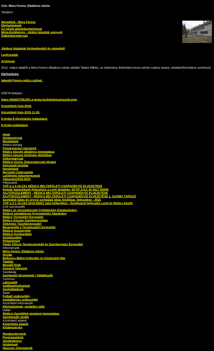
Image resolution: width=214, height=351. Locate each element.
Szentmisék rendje (16, 317)
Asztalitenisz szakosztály (20, 299)
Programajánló (13, 337)
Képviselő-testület (15, 165)
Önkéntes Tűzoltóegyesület (22, 223)
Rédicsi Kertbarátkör (17, 234)
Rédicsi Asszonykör (17, 230)
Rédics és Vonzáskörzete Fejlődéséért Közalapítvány (40, 210)
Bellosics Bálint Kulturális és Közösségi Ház (34, 258)
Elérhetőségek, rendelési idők (24, 306)
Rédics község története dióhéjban (27, 155)
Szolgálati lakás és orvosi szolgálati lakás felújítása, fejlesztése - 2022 (52, 199)
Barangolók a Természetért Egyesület (29, 227)
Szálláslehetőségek (16, 285)
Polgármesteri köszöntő (19, 148)
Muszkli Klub (12, 265)
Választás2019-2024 (16, 179)
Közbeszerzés (12, 327)
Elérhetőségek (11, 25)
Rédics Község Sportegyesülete (25, 220)
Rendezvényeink (14, 333)
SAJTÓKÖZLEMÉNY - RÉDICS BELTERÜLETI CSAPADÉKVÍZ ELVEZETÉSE (55, 193)
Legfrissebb (9, 54)
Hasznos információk (18, 348)
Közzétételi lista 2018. (16, 106)
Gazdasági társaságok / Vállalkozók (28, 275)
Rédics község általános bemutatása (28, 151)
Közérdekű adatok (15, 324)
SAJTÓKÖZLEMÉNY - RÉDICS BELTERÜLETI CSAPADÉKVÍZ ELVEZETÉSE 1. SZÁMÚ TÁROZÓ (69, 196)
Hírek (6, 134)
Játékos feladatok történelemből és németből (33, 48)
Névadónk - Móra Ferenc (18, 22)
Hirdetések (10, 344)
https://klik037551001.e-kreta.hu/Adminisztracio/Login (39, 99)
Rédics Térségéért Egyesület (23, 217)
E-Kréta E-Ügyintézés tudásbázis (24, 118)
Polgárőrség (11, 241)
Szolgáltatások (13, 289)
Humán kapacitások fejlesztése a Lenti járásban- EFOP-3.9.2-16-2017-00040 (56, 189)
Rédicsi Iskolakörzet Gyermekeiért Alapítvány (35, 213)
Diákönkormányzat (14, 35)
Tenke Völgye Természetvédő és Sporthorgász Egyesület (43, 244)
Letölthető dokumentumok (21, 175)
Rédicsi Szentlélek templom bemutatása (31, 313)
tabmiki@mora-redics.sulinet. (22, 80)
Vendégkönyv (12, 341)
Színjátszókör (12, 237)
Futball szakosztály (16, 296)
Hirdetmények (12, 138)
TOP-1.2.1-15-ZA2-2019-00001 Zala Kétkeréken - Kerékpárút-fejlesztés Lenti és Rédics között (68, 203)
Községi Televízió (15, 268)
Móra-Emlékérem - (31, 32)
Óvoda (7, 254)
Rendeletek (11, 141)
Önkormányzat (13, 158)
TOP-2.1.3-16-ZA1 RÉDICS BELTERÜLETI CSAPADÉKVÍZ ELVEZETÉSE (52, 186)
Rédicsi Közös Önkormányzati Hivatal (29, 162)
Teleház (8, 261)
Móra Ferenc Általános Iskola (23, 251)
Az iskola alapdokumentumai (21, 28)
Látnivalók (10, 282)
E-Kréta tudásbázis (14, 125)
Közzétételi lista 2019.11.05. (20, 112)
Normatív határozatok (18, 172)
